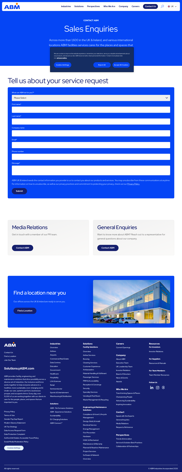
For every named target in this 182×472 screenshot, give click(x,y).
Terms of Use (9, 415)
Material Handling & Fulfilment (94, 373)
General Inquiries (122, 420)
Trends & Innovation (124, 439)
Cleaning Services (90, 363)
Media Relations (122, 423)
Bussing (86, 359)
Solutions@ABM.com (19, 368)
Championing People (124, 397)
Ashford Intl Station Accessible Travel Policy (21, 438)
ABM (61, 408)
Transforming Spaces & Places (128, 393)
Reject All (102, 65)
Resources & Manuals (157, 363)
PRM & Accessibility (90, 381)
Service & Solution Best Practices (129, 442)
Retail (52, 385)
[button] (66, 6)
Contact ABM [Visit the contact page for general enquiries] (107, 248)
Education (54, 366)
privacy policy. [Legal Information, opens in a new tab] (62, 58)
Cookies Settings (13, 448)
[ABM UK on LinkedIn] (151, 387)
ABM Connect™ (56, 423)
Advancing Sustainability (125, 400)
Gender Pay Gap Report (13, 419)
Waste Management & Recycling (95, 400)
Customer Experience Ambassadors (91, 368)
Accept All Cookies (121, 65)
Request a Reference (124, 427)
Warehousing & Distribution (60, 396)
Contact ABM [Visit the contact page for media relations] (22, 248)
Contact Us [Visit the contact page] (150, 6)
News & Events (122, 378)
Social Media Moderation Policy (16, 442)
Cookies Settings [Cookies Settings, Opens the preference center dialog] (62, 65)
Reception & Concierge (92, 384)
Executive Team (122, 363)
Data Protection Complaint (14, 434)
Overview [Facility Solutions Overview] (87, 351)
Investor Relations (123, 370)
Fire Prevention (89, 432)
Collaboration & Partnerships (127, 446)
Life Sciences (55, 381)
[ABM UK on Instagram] (157, 387)
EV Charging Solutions (59, 419)
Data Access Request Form (14, 430)
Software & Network (91, 455)
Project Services (89, 451)
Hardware (87, 436)
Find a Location (25, 310)
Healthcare (54, 374)
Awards (119, 381)
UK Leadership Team (124, 366)
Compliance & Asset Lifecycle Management (95, 416)
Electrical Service (90, 425)
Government (55, 370)
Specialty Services (90, 392)
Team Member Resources (159, 375)
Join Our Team (10, 360)
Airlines (53, 351)
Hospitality (54, 377)
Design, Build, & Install (91, 421)
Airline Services (89, 355)
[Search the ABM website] (162, 6)
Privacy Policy (9, 411)
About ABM (120, 359)
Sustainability (55, 415)
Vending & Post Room (91, 396)
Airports (53, 355)
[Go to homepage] (12, 6)
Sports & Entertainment (59, 392)
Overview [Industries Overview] (54, 347)
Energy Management (91, 429)
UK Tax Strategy (10, 427)
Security (86, 388)
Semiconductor (56, 389)
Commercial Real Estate (59, 359)
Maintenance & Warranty (92, 444)
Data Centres (55, 362)
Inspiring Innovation (123, 404)
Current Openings (123, 347)
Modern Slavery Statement (14, 423)
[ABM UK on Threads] (163, 387)
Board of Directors (123, 374)
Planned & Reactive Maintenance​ (96, 447)
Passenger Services (91, 377)
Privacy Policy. (133, 184)
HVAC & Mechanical (90, 440)
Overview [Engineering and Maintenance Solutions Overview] (87, 459)
